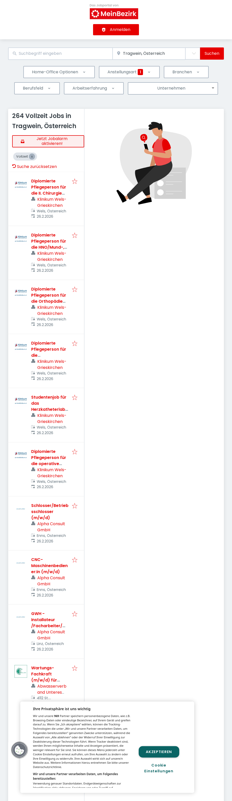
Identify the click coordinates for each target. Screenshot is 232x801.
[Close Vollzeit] (32, 157)
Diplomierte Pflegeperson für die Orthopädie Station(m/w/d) (48, 298)
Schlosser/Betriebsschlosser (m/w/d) (49, 512)
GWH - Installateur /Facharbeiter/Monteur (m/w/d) (48, 623)
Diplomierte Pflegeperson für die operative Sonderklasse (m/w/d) (48, 464)
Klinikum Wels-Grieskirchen (51, 202)
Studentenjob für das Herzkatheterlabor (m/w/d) (49, 406)
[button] (19, 750)
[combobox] (60, 53)
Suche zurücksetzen (34, 166)
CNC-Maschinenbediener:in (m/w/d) (49, 566)
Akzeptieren (159, 751)
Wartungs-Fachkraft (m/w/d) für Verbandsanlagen (49, 677)
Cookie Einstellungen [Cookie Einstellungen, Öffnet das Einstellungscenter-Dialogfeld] (158, 768)
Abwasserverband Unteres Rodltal (51, 692)
